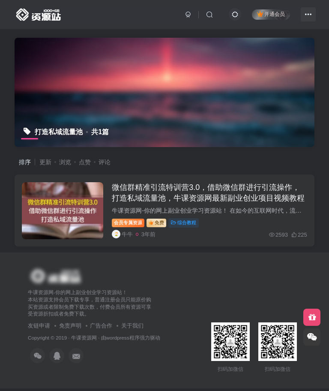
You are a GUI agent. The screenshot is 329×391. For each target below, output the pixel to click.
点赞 (85, 162)
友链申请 (39, 328)
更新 (45, 162)
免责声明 (70, 328)
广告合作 (101, 328)
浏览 (65, 162)
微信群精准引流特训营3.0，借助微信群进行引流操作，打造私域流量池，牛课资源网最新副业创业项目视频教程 (207, 199)
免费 (157, 223)
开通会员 (271, 14)
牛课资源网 (84, 340)
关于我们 (132, 328)
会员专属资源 (129, 223)
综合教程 (184, 223)
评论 (105, 162)
